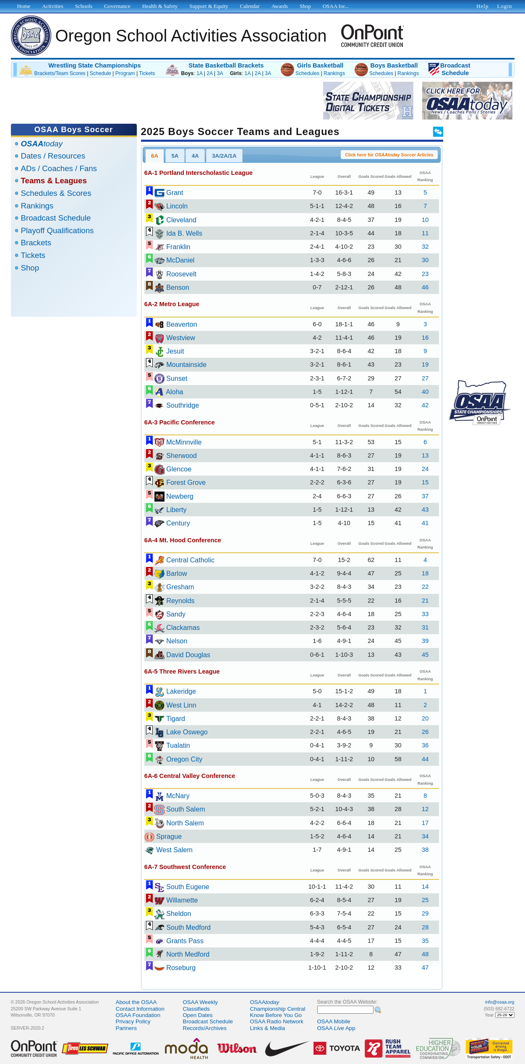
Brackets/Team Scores (60, 73)
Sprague (169, 836)
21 (425, 600)
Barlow (176, 573)
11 (425, 233)
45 (425, 654)
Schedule (100, 73)
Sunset (176, 378)
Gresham (180, 587)
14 (425, 886)
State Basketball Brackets (226, 65)
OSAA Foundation (138, 1015)
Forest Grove (186, 482)
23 (425, 274)
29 (425, 913)
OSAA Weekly (200, 1002)
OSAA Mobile (333, 1021)
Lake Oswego (187, 732)
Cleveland (181, 220)
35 (425, 940)
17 (425, 822)
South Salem (185, 809)
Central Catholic (190, 560)
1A (199, 73)
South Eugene (187, 886)
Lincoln (177, 206)
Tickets (147, 73)
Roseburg (181, 967)
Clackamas (183, 627)
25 (425, 900)
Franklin (178, 246)
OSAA (264, 1002)
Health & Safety (160, 6)
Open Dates (198, 1015)
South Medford (188, 927)
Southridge (182, 405)
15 (425, 482)
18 (425, 573)
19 (425, 364)
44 (425, 759)
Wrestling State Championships (94, 65)
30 (425, 260)
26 (425, 731)
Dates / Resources (53, 155)
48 (425, 954)
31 (425, 627)
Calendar (250, 6)
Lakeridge (181, 691)
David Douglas (188, 654)
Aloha (174, 391)
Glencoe (178, 469)
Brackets (36, 242)
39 (425, 640)
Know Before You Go (276, 1015)
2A (209, 73)
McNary (178, 795)
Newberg (179, 496)
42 (425, 405)
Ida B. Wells (184, 233)
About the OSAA (136, 1002)
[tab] (155, 156)
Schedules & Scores (56, 193)
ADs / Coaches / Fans (59, 168)
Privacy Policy (133, 1021)
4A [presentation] (195, 156)
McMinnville (183, 442)
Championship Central (278, 1009)
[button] (389, 154)
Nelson (176, 641)
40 (425, 391)
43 (425, 509)
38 (425, 849)
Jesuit (175, 351)
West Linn (181, 705)
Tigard (175, 718)
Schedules (307, 73)
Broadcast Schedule (56, 217)
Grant (174, 192)
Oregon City (184, 759)
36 (425, 745)
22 (425, 586)
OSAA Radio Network (276, 1021)
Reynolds (180, 600)
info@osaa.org (499, 1001)
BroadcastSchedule (455, 69)
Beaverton (181, 324)
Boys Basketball (394, 65)
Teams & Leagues (54, 180)
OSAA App (336, 1028)
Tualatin (178, 745)
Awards (280, 6)
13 (425, 455)
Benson (177, 287)
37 (425, 496)
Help (482, 6)
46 (425, 287)
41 (425, 523)
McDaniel (180, 260)
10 (425, 219)
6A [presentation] (154, 156)
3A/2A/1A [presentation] (224, 156)
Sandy (175, 614)
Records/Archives (205, 1028)
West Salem (174, 849)
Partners (126, 1028)
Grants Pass (185, 940)
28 (425, 927)
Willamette (182, 900)
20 (425, 718)
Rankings (334, 73)
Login (504, 6)
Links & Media (267, 1028)
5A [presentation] (174, 156)
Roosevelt (181, 274)
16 (425, 337)
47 (425, 967)
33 (425, 614)
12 (425, 809)
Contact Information (140, 1009)
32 (425, 246)
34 (425, 836)
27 (425, 378)
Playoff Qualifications (57, 230)
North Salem (185, 823)
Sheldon (178, 913)
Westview (180, 337)
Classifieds (196, 1009)
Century (178, 523)
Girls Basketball (320, 65)
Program (125, 73)
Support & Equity (208, 6)
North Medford (187, 954)
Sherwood (181, 455)
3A (220, 73)
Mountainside (186, 364)
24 (425, 469)
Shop (30, 267)
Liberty (176, 509)
